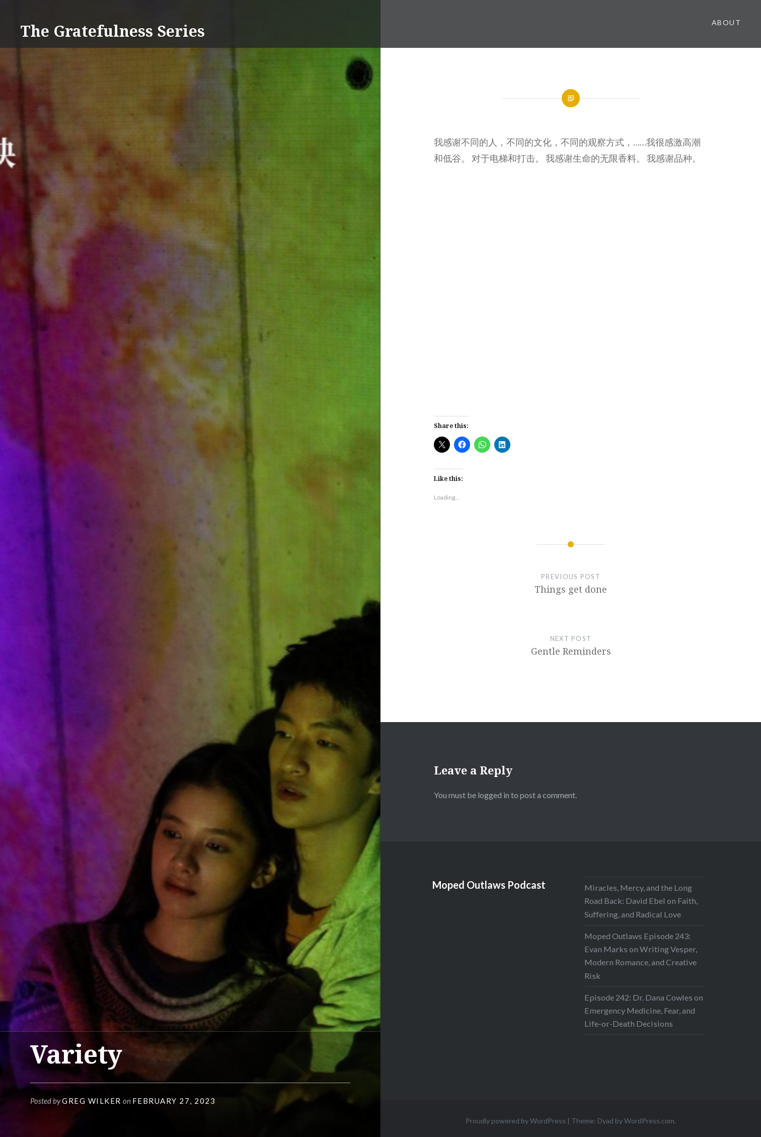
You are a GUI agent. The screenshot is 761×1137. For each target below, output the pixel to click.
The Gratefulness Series (112, 31)
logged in (493, 795)
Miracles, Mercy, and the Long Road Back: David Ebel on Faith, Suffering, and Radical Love (641, 900)
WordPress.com (649, 1120)
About (726, 22)
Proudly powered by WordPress (516, 1120)
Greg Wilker (91, 1100)
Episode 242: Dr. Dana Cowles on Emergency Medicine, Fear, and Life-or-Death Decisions (643, 1010)
